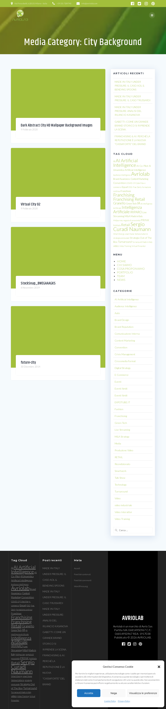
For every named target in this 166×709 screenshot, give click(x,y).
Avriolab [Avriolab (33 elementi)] (140, 174)
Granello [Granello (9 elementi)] (119, 203)
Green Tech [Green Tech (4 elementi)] (131, 203)
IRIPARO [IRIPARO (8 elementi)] (136, 212)
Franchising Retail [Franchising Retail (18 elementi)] (129, 199)
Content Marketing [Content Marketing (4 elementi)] (139, 179)
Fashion (119, 409)
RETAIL (119, 457)
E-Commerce (122, 374)
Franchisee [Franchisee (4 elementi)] (126, 191)
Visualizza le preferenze (143, 693)
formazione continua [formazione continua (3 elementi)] (24, 609)
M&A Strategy (122, 436)
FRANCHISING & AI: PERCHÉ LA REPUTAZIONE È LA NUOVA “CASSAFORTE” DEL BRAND (132, 140)
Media (118, 443)
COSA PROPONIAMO (131, 268)
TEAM (121, 276)
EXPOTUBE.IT (122, 402)
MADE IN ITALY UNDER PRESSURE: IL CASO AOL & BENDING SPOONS (129, 85)
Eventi (118, 381)
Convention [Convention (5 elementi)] (119, 182)
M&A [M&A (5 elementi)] (127, 216)
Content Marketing (125, 340)
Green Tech (121, 422)
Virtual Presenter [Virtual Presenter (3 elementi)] (139, 246)
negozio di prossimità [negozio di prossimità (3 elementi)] (131, 220)
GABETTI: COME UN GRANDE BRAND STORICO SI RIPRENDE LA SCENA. (132, 125)
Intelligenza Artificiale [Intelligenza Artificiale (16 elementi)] (127, 209)
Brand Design (122, 319)
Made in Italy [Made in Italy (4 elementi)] (137, 216)
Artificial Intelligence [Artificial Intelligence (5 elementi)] (135, 169)
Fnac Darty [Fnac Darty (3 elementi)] (137, 187)
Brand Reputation (124, 326)
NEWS (121, 279)
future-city (28, 362)
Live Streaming (122, 429)
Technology (121, 484)
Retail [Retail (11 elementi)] (125, 225)
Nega (114, 693)
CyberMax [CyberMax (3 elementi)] (140, 183)
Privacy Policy (124, 701)
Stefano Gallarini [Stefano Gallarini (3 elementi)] (141, 234)
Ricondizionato (122, 464)
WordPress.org (81, 586)
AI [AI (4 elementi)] (114, 161)
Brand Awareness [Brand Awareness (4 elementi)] (121, 179)
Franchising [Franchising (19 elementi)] (124, 194)
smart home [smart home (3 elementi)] (129, 234)
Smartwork (120, 470)
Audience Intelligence (126, 306)
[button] (159, 667)
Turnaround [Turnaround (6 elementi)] (125, 241)
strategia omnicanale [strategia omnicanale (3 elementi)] (121, 238)
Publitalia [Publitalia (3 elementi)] (117, 225)
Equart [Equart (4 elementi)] (125, 187)
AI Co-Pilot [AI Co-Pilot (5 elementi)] (142, 165)
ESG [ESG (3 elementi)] (130, 187)
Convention (121, 347)
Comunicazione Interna (127, 333)
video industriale (123, 505)
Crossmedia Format (125, 361)
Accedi (77, 568)
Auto (117, 313)
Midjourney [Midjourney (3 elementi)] (118, 220)
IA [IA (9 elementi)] (138, 203)
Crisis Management (125, 354)
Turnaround (121, 491)
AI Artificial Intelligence (127, 299)
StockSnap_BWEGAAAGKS (38, 283)
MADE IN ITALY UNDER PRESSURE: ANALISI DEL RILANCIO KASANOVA (128, 111)
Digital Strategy (123, 367)
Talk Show (120, 477)
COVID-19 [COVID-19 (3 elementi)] (130, 183)
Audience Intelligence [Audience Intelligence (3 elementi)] (122, 175)
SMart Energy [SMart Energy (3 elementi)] (118, 234)
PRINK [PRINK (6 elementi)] (145, 220)
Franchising (121, 415)
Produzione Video (124, 450)
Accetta (88, 693)
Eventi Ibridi (121, 388)
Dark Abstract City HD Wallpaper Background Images (56, 125)
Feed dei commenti (82, 580)
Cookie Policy (110, 701)
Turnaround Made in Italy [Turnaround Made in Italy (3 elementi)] (142, 242)
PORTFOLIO (125, 272)
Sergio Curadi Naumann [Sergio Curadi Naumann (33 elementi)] (132, 226)
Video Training (122, 518)
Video (118, 498)
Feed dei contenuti (82, 574)
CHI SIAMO (124, 265)
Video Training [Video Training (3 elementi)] (125, 246)
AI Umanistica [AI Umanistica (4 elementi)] (27, 576)
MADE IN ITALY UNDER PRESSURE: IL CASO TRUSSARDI (54, 597)
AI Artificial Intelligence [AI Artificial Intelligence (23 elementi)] (125, 163)
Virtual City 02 (30, 204)
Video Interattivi (123, 512)
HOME (121, 261)
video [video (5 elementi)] (116, 245)
